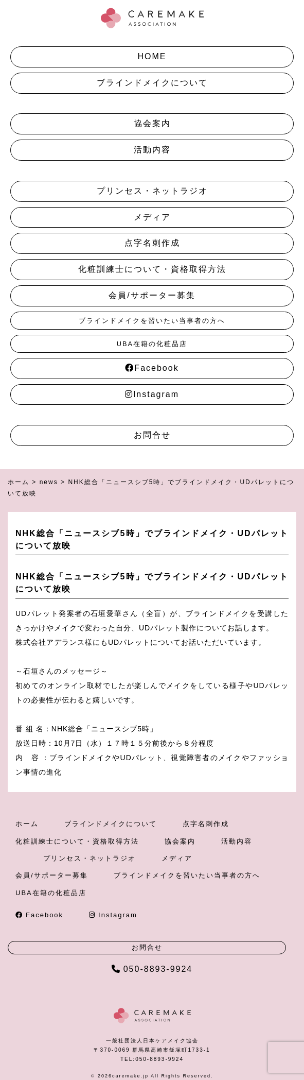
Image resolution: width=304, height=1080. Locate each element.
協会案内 (152, 123)
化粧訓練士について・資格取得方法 (152, 269)
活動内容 (152, 149)
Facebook (151, 368)
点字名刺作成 (152, 242)
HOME (152, 56)
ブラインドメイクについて (152, 82)
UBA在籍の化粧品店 (152, 344)
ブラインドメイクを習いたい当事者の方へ (152, 320)
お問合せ (152, 435)
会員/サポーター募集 (152, 295)
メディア (152, 217)
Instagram (152, 394)
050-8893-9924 (152, 969)
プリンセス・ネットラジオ (152, 190)
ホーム (27, 824)
